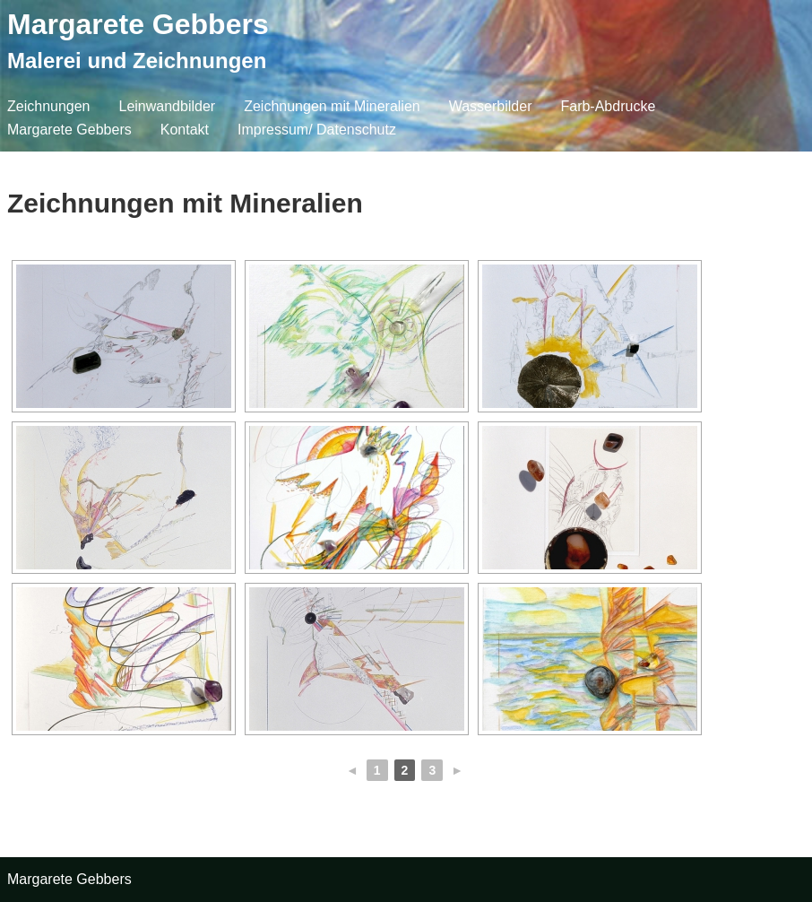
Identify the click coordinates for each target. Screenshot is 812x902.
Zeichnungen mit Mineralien (332, 106)
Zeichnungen (49, 106)
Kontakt (184, 129)
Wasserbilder (490, 106)
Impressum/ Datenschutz (317, 129)
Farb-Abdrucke (607, 106)
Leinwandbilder (167, 106)
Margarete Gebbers (138, 24)
